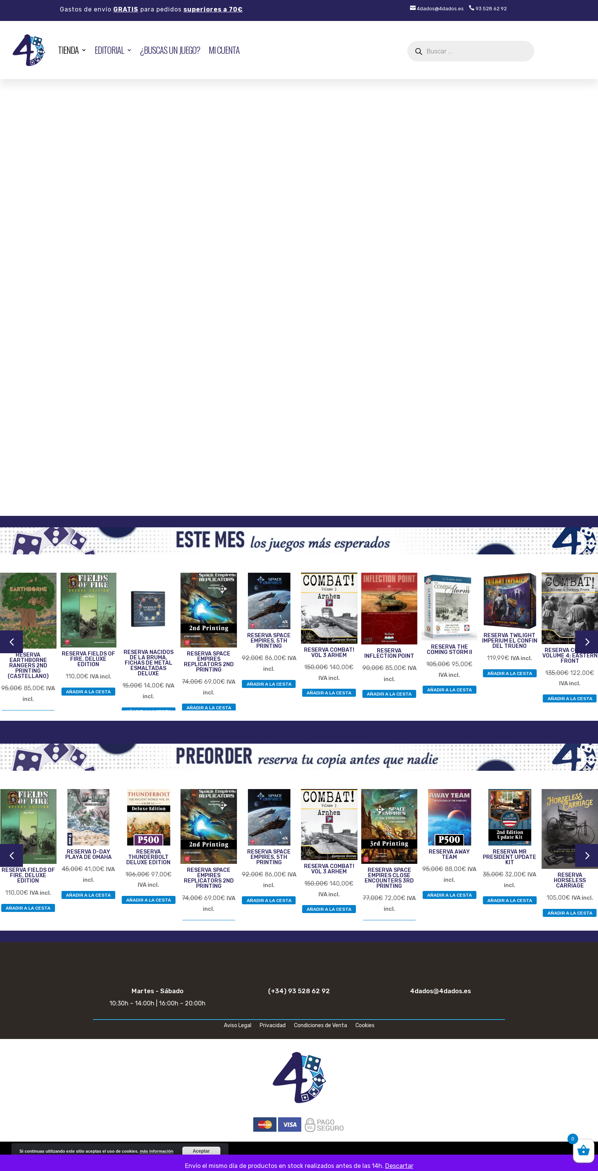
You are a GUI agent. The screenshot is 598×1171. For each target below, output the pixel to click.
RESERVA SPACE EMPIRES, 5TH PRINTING (269, 640)
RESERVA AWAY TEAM (449, 854)
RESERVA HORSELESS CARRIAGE (570, 880)
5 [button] (586, 641)
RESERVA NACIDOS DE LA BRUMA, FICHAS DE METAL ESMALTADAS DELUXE (149, 663)
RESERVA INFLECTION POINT (389, 653)
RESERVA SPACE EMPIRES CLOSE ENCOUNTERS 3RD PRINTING (389, 878)
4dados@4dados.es (437, 8)
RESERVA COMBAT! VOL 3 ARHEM (329, 653)
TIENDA (68, 49)
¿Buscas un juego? (170, 49)
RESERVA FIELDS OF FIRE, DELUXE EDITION (88, 659)
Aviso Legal (237, 1026)
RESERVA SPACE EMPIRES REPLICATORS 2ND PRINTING (209, 662)
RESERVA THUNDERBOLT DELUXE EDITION (148, 857)
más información (156, 1151)
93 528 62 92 (488, 8)
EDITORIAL (109, 49)
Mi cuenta (224, 49)
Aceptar (201, 1151)
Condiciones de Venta (320, 1026)
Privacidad (273, 1026)
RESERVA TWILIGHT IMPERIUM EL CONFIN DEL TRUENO (509, 640)
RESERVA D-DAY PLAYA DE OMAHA (88, 854)
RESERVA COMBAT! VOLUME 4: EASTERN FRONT (570, 655)
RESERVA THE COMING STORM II (449, 650)
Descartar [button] (399, 1165)
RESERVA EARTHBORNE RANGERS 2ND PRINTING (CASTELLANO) (28, 666)
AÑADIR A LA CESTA (88, 691)
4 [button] (11, 641)
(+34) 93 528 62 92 (299, 991)
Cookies (365, 1026)
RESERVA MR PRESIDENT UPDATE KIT (509, 857)
